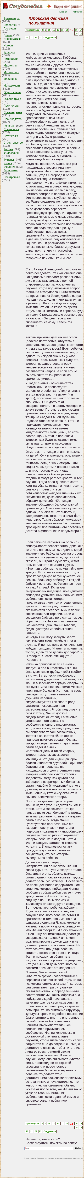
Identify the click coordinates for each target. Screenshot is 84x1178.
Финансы (9, 159)
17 (81, 30)
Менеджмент (12, 85)
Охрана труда (12, 99)
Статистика (11, 136)
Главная (63, 12)
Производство (12, 119)
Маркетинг (10, 65)
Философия (11, 152)
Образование (12, 92)
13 (62, 30)
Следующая (49, 38)
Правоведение (13, 112)
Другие (8, 35)
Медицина (10, 78)
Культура (9, 52)
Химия (8, 163)
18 (76, 34)
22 (36, 38)
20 (27, 38)
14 (67, 30)
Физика (8, 149)
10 (49, 30)
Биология (10, 24)
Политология (12, 105)
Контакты (77, 12)
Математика (11, 72)
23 (40, 38)
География (10, 28)
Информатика (12, 38)
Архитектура (12, 18)
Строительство (13, 142)
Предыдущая (33, 30)
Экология (9, 166)
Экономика (11, 170)
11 (53, 30)
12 (58, 30)
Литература (11, 58)
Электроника (12, 177)
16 (76, 30)
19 (81, 34)
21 (31, 38)
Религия (9, 125)
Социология (11, 129)
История (9, 45)
